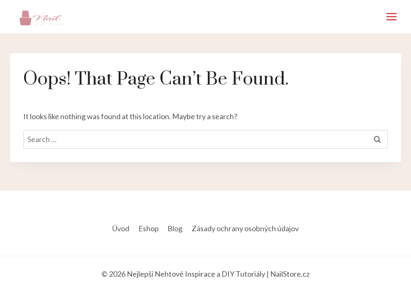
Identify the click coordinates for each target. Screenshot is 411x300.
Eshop (148, 228)
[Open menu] (391, 16)
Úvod (120, 228)
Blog (174, 228)
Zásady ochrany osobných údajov (245, 228)
